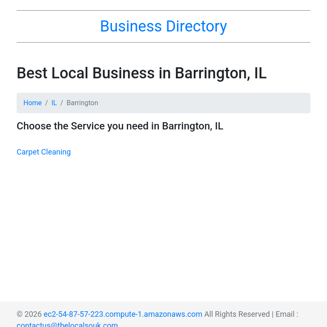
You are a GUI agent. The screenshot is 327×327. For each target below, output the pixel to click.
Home (32, 103)
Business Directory (163, 26)
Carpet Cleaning (44, 151)
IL (54, 103)
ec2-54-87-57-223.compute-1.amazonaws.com (123, 314)
